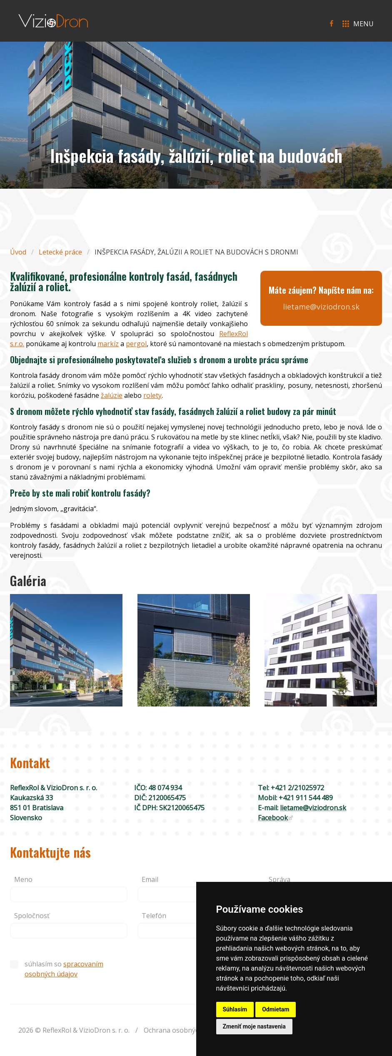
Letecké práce (60, 252)
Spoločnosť (32, 915)
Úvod (18, 252)
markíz (108, 343)
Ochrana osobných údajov (184, 1030)
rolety (152, 395)
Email (150, 879)
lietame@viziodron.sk (321, 306)
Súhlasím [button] (235, 1009)
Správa (279, 879)
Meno (23, 879)
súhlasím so (56, 969)
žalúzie (111, 395)
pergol (136, 343)
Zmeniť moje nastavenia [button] (254, 1026)
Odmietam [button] (275, 1009)
